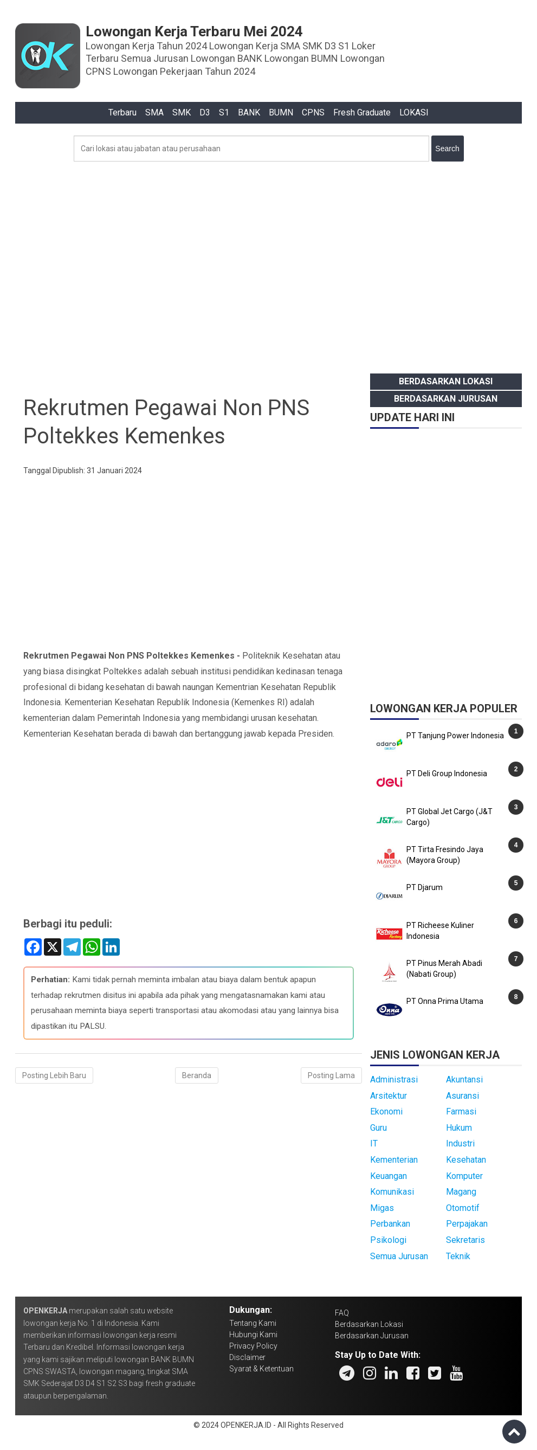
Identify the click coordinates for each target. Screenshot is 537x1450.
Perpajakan (467, 1224)
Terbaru (122, 112)
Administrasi (394, 1079)
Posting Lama (331, 1075)
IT (374, 1143)
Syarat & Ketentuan (261, 1368)
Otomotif (463, 1208)
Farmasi (461, 1111)
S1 (224, 112)
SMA (154, 112)
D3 (204, 112)
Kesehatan (466, 1160)
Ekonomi (386, 1111)
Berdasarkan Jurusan (445, 399)
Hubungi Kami (253, 1334)
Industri (460, 1143)
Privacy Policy (253, 1346)
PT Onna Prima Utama (444, 1001)
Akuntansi (464, 1079)
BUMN (281, 112)
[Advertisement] (268, 264)
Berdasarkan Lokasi (446, 381)
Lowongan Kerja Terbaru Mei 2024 (194, 31)
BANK (249, 112)
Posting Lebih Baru (54, 1075)
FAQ (342, 1313)
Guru (378, 1128)
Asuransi (462, 1096)
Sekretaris (465, 1240)
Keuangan (388, 1176)
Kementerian (394, 1160)
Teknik (458, 1256)
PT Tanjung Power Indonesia (455, 735)
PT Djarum (424, 887)
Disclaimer (247, 1357)
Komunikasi (392, 1192)
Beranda (196, 1075)
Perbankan (390, 1224)
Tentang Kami (252, 1323)
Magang (461, 1192)
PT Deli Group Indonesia (446, 773)
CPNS (313, 112)
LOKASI (414, 112)
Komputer (464, 1176)
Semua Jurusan (399, 1256)
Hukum (459, 1128)
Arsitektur (388, 1096)
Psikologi (388, 1240)
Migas (382, 1208)
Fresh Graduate (362, 112)
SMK (181, 112)
